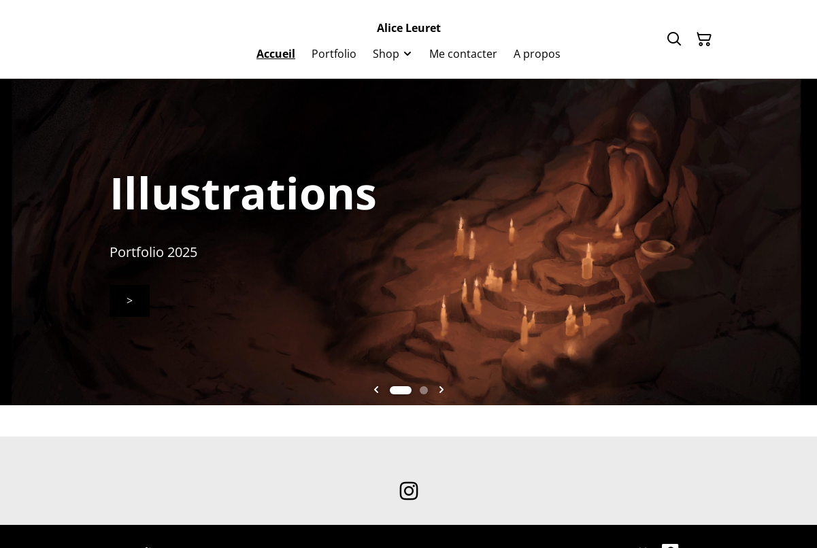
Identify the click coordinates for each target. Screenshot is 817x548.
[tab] (401, 390)
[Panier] (704, 39)
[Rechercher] (674, 39)
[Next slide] (441, 390)
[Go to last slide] (376, 390)
